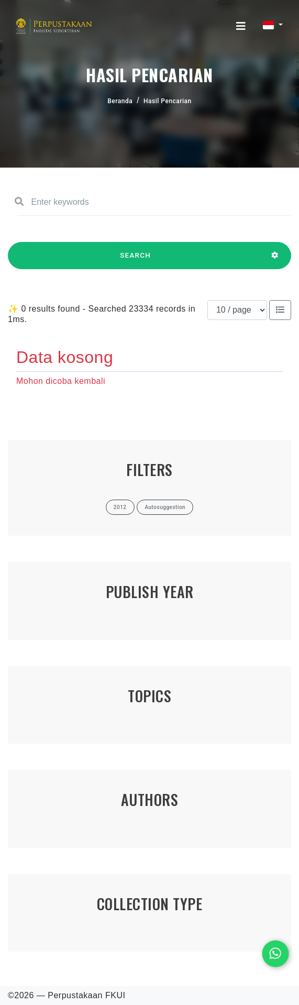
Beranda (119, 101)
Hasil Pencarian (167, 101)
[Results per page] (237, 310)
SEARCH (135, 260)
